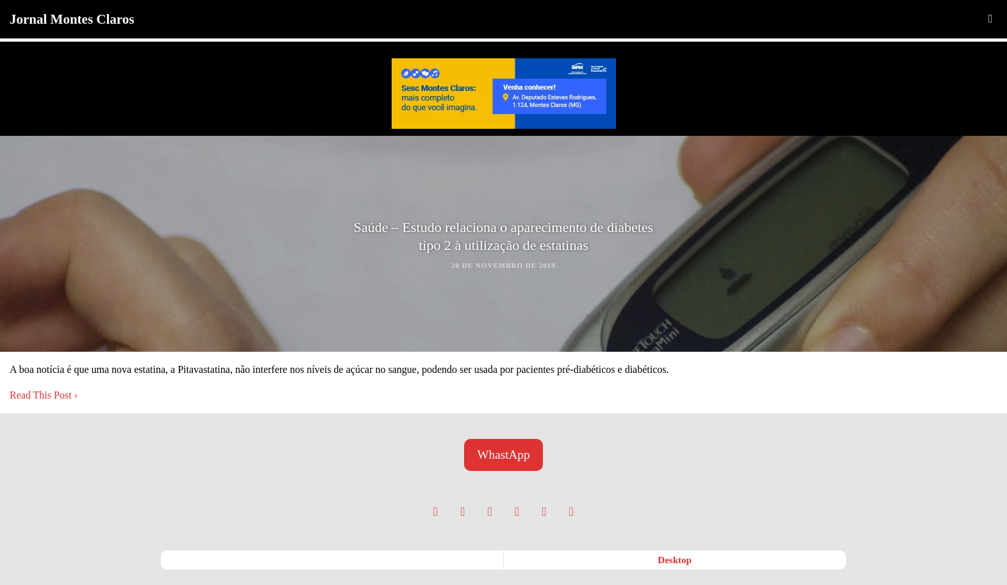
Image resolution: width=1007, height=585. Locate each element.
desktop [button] (675, 560)
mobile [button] (332, 560)
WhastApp (503, 454)
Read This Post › (44, 395)
